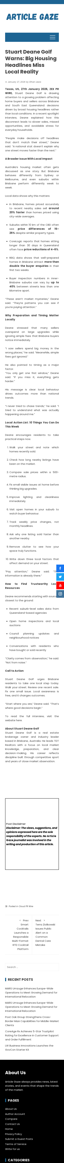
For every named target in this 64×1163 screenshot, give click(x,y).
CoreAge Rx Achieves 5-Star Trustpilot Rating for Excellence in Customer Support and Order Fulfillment (32, 1035)
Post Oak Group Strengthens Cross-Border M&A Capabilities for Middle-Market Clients (32, 1021)
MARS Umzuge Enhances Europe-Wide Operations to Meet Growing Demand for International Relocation (31, 992)
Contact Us (12, 1124)
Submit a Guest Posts (19, 1139)
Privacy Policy (13, 1134)
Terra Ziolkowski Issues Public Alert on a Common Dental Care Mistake (45, 932)
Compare (11, 1119)
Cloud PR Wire (26, 906)
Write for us (12, 1149)
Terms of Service (15, 1144)
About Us (11, 1109)
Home (9, 1129)
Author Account (15, 1114)
